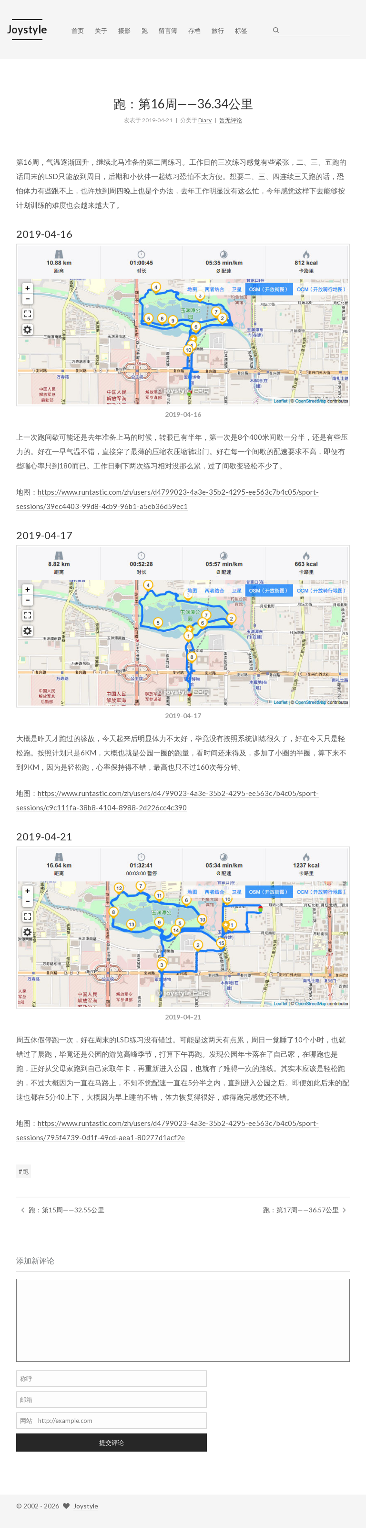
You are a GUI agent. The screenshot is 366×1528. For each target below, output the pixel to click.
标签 (241, 30)
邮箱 (26, 1399)
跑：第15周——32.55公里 (66, 1208)
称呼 (26, 1378)
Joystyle (85, 1506)
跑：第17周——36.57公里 (301, 1208)
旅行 (218, 30)
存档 (194, 30)
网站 (26, 1420)
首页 (77, 30)
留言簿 (168, 30)
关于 (101, 30)
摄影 (124, 30)
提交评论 (111, 1442)
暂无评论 (230, 118)
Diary (205, 118)
